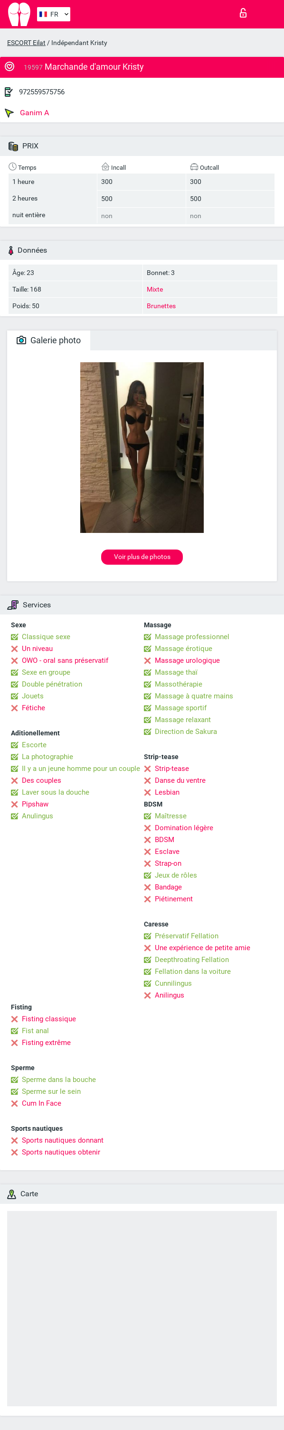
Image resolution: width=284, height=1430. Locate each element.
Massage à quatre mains (194, 696)
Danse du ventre (180, 780)
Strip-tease (172, 768)
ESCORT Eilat (26, 42)
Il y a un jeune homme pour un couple (81, 768)
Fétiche (33, 708)
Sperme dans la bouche (59, 1079)
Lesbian (167, 792)
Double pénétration (52, 684)
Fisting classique (49, 1019)
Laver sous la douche (55, 792)
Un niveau (37, 648)
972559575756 (42, 92)
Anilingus (169, 995)
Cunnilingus (173, 983)
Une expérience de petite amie (202, 948)
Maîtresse (171, 816)
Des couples (41, 780)
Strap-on (168, 863)
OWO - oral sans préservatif (65, 660)
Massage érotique (183, 648)
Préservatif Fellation (186, 936)
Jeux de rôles (176, 875)
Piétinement (174, 899)
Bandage (168, 887)
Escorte (34, 745)
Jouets (33, 696)
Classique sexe (46, 636)
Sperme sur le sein (51, 1091)
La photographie (47, 756)
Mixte (155, 289)
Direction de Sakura (186, 731)
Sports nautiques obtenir (61, 1152)
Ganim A (27, 113)
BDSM (164, 839)
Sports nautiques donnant (63, 1140)
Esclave (167, 851)
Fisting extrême (46, 1042)
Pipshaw (35, 804)
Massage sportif (181, 708)
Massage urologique (187, 660)
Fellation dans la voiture (193, 971)
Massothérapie (178, 684)
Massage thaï (176, 672)
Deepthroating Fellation (192, 959)
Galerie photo (49, 340)
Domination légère (184, 828)
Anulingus (37, 816)
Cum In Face (41, 1103)
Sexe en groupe (46, 672)
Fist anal (35, 1031)
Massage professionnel (192, 636)
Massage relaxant (183, 719)
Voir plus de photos (142, 556)
